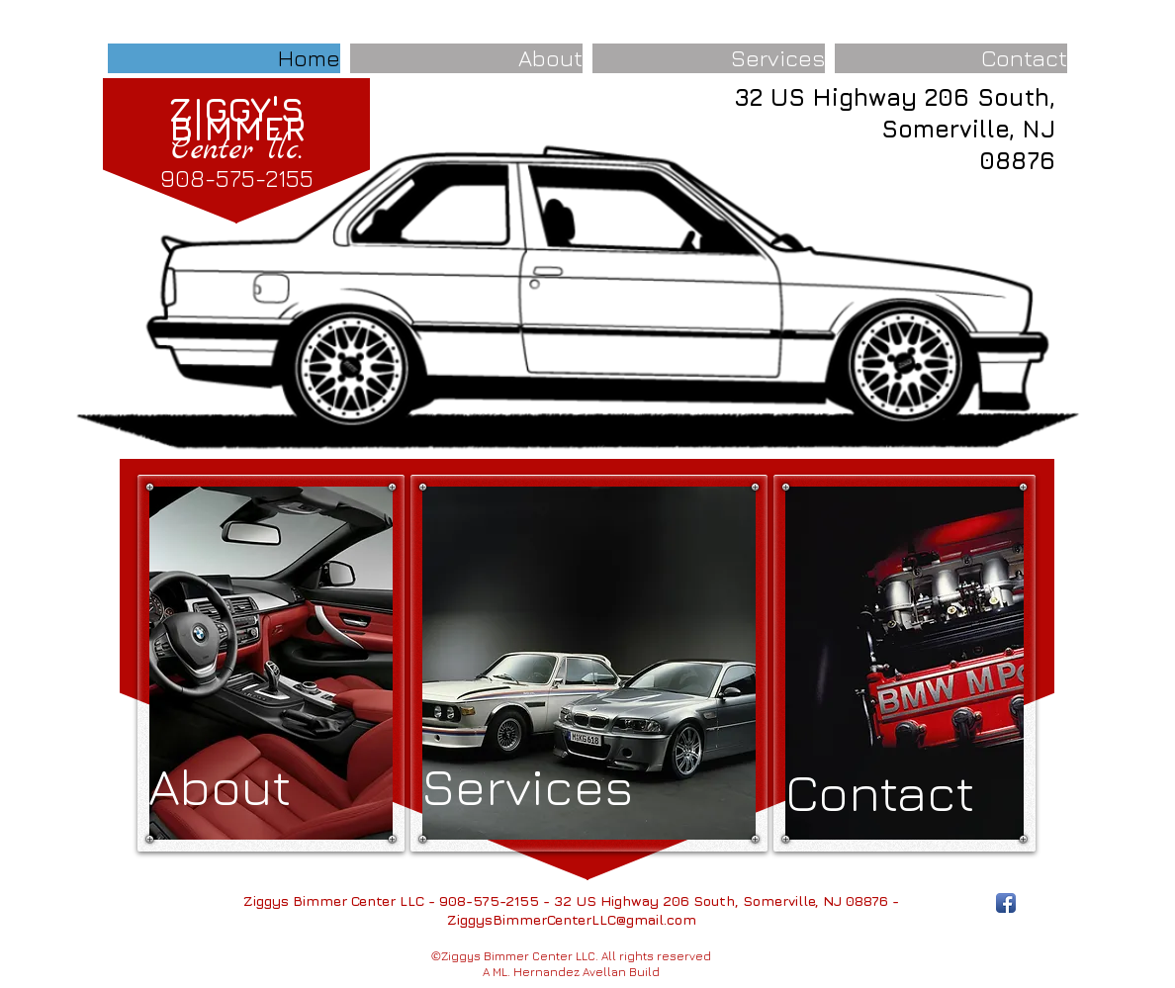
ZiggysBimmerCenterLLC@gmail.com (571, 919)
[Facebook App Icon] (1006, 903)
